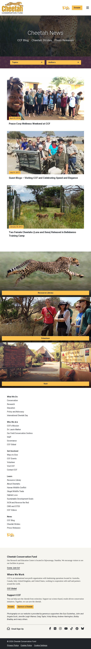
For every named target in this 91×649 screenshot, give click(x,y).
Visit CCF (11, 466)
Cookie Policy (26, 645)
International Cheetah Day (17, 415)
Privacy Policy (13, 645)
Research (11, 404)
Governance (12, 441)
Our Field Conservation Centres (20, 433)
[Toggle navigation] (87, 8)
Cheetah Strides (42, 40)
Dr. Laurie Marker (14, 429)
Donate (77, 8)
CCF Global (11, 444)
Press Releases (64, 40)
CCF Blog (23, 40)
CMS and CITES (13, 506)
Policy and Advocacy (15, 412)
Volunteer (45, 338)
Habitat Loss (12, 495)
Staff (9, 437)
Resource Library (45, 293)
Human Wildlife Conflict (16, 487)
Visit (45, 384)
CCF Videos (12, 510)
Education (11, 408)
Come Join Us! (13, 568)
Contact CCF (12, 470)
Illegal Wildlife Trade (15, 491)
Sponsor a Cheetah (25, 607)
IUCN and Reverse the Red (18, 502)
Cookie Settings (40, 645)
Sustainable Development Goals (20, 499)
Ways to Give (12, 455)
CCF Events (12, 458)
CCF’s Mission (13, 426)
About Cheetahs (13, 484)
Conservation (12, 400)
